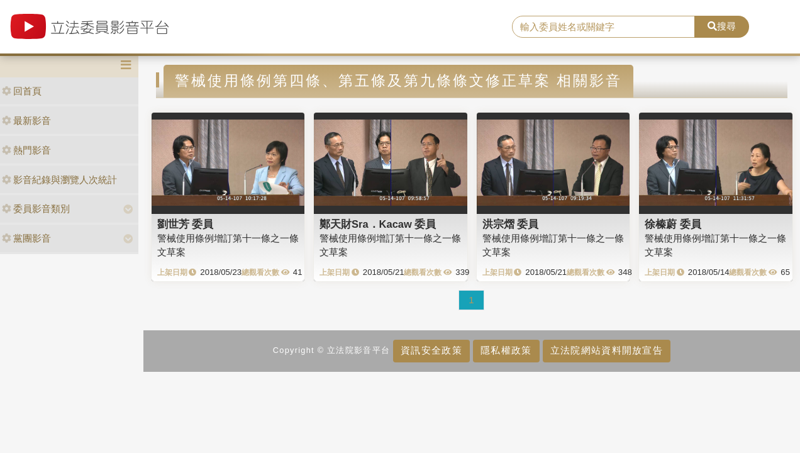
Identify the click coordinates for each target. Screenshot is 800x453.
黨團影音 (26, 238)
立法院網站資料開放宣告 (606, 350)
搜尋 (722, 26)
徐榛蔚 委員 (673, 224)
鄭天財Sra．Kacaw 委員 (377, 224)
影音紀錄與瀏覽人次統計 (59, 179)
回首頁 (22, 91)
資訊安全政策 (431, 350)
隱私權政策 (506, 350)
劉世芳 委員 (185, 224)
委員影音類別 (36, 208)
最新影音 (26, 120)
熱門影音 (26, 150)
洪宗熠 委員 (510, 224)
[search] (603, 27)
